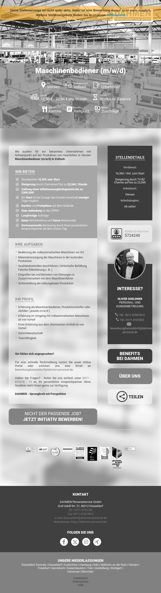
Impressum (80, 578)
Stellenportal (116, 15)
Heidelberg (102, 568)
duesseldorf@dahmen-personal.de (85, 518)
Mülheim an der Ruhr (114, 564)
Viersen (133, 564)
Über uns (130, 376)
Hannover (73, 571)
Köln (96, 564)
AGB (80, 585)
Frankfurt (44, 568)
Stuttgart (116, 568)
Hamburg (85, 564)
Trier (90, 568)
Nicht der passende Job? (53, 416)
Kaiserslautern (76, 568)
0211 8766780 (83, 510)
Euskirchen (71, 564)
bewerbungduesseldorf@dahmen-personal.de (44, 369)
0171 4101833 (135, 320)
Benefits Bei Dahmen (130, 356)
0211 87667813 (135, 315)
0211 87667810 (83, 514)
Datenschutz (80, 581)
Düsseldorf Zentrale (34, 564)
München (88, 571)
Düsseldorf (55, 564)
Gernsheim (58, 568)
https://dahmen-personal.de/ (89, 521)
